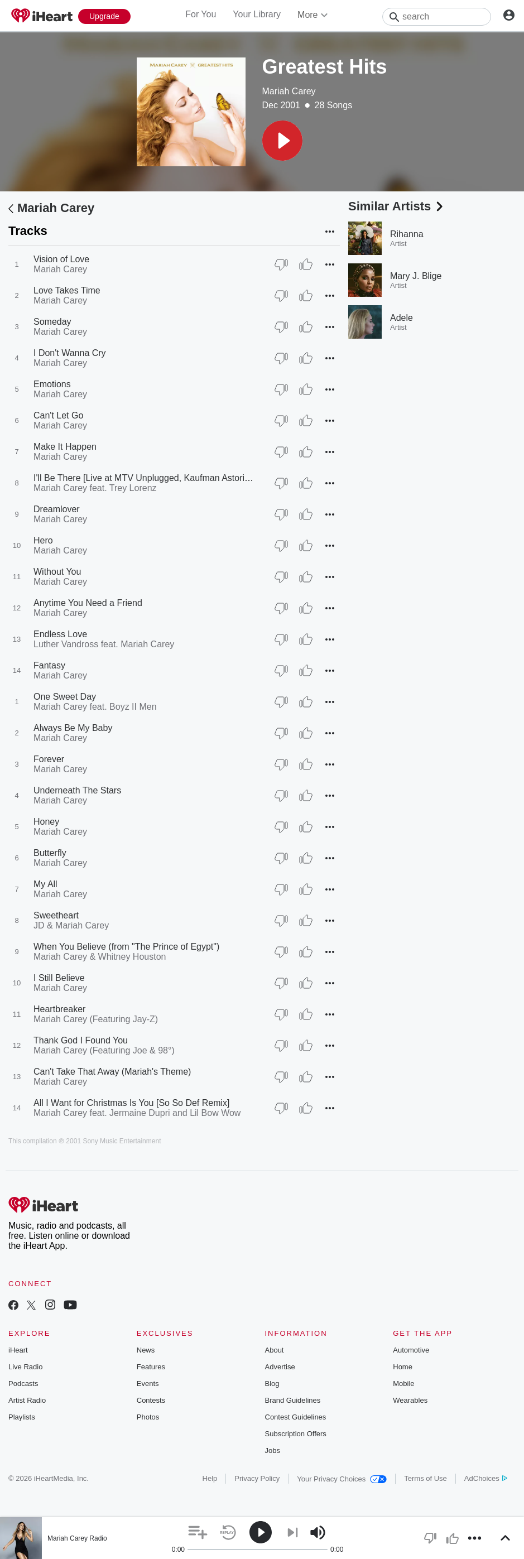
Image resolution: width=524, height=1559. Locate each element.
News (146, 1350)
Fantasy (49, 665)
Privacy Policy (257, 1478)
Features (151, 1367)
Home (402, 1367)
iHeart (18, 1350)
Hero (43, 540)
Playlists (21, 1417)
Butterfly (49, 853)
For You (200, 14)
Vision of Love (61, 259)
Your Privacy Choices (342, 1479)
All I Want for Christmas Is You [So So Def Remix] (131, 1103)
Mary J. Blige (415, 276)
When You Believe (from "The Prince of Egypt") (126, 946)
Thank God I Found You (80, 1040)
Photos (148, 1417)
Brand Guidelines (293, 1400)
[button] (282, 141)
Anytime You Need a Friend (87, 603)
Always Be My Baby (72, 728)
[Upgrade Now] (104, 16)
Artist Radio (27, 1400)
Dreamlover (56, 509)
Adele (401, 318)
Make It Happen (65, 446)
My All (45, 884)
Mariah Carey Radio (77, 1538)
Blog (272, 1383)
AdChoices (485, 1478)
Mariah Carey (289, 91)
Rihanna (407, 234)
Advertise (280, 1367)
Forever (48, 759)
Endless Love (60, 634)
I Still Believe (59, 978)
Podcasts (23, 1383)
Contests (151, 1400)
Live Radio (25, 1367)
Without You (57, 571)
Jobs (272, 1450)
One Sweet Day (64, 696)
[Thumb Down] (281, 264)
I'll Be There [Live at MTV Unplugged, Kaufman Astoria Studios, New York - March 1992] (207, 478)
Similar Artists (396, 206)
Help (210, 1478)
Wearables (410, 1400)
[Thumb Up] (306, 264)
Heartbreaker (59, 1009)
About (274, 1350)
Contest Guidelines (295, 1417)
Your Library (257, 14)
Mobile (403, 1383)
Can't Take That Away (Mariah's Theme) (112, 1071)
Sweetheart (56, 915)
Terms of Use (425, 1478)
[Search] (436, 17)
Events (148, 1383)
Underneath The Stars (77, 790)
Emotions (52, 384)
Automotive (411, 1350)
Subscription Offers (295, 1434)
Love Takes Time (66, 290)
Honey (46, 821)
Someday (52, 321)
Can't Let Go (58, 415)
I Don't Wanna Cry (69, 353)
